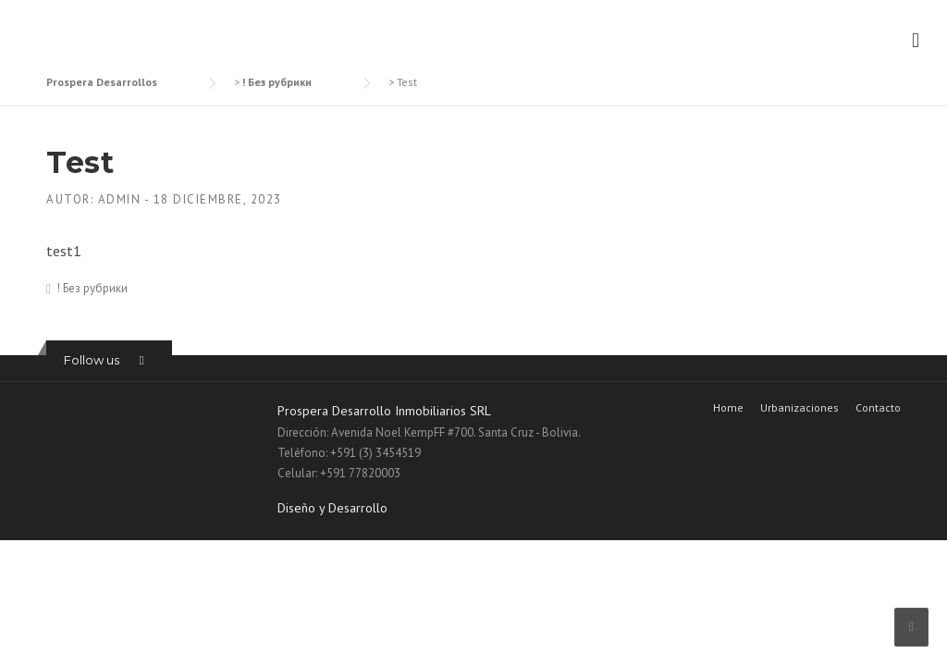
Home (728, 407)
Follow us (91, 359)
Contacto (878, 407)
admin (119, 199)
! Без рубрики (92, 288)
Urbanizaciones (799, 407)
